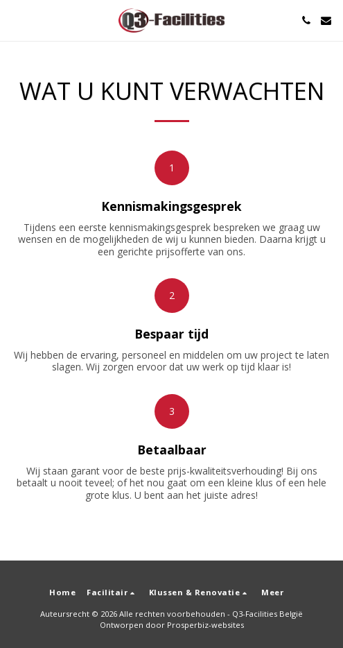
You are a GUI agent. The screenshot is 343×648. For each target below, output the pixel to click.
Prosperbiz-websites (205, 625)
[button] (15, 20)
